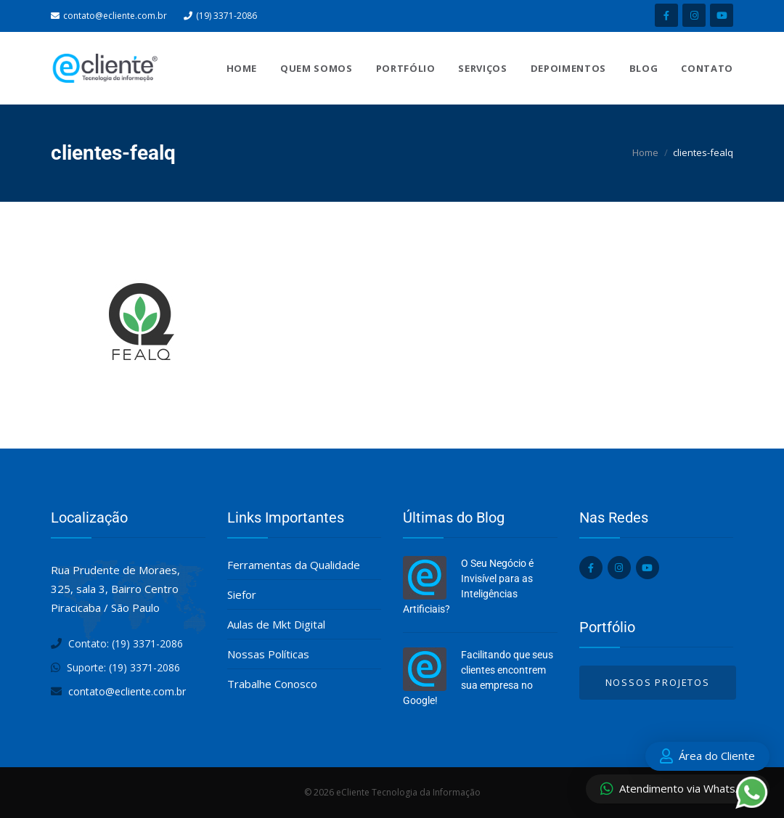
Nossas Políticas (268, 654)
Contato (707, 68)
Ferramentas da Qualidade (293, 564)
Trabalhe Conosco (272, 683)
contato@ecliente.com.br (115, 15)
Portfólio (406, 68)
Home (242, 68)
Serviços (482, 68)
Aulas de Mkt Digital (276, 624)
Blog (643, 68)
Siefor (241, 594)
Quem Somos (316, 68)
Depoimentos (568, 68)
